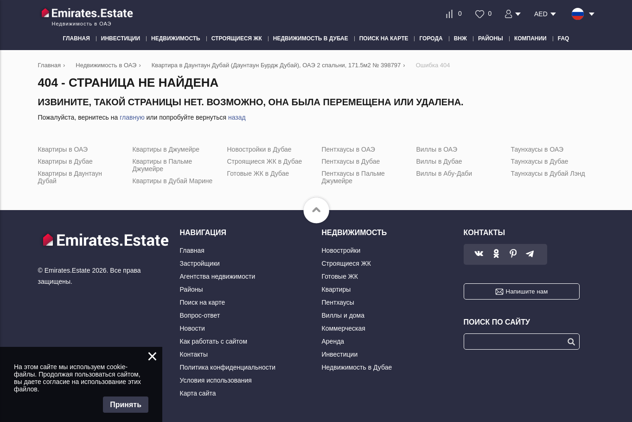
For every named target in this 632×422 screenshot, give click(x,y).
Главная (192, 250)
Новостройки (341, 250)
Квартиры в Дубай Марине (173, 181)
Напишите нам (527, 291)
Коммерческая (343, 328)
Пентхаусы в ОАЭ (348, 149)
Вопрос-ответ (200, 315)
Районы (191, 289)
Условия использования (216, 380)
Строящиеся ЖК (346, 263)
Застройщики (200, 263)
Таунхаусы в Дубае (539, 161)
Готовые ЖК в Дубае (258, 173)
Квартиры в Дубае (65, 161)
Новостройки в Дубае (259, 149)
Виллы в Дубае (439, 161)
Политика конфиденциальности (228, 367)
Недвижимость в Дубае (357, 367)
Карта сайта (198, 393)
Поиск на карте (202, 302)
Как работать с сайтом (214, 341)
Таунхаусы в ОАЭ (537, 149)
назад (237, 117)
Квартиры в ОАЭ (63, 149)
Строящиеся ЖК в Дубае (264, 161)
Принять (125, 405)
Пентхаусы (338, 302)
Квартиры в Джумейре (166, 149)
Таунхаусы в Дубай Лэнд (548, 173)
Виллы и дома (343, 315)
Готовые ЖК (340, 276)
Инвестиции (340, 354)
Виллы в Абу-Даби (444, 173)
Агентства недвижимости (217, 276)
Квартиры (336, 289)
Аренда (333, 341)
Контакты (194, 354)
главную (132, 117)
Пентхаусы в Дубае (351, 161)
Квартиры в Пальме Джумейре (162, 165)
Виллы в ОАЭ (436, 149)
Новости (192, 328)
